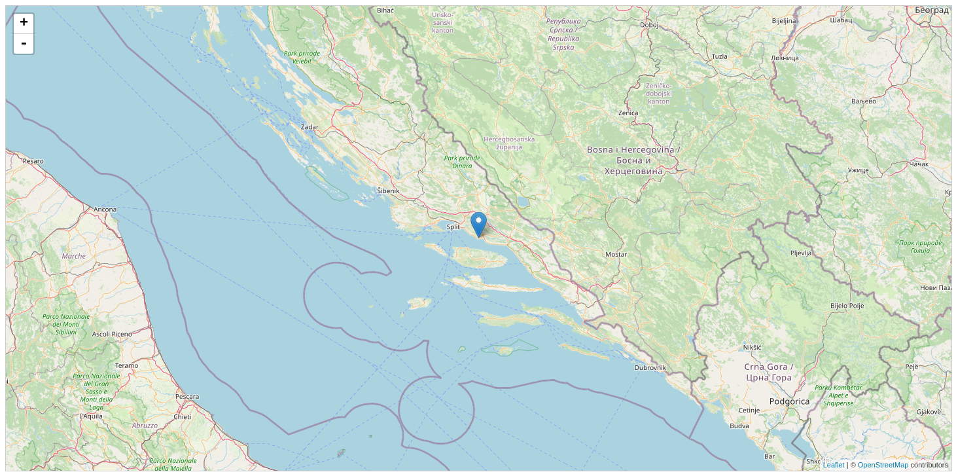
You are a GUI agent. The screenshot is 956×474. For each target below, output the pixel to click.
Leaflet (834, 465)
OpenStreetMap (883, 465)
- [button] (23, 44)
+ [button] (24, 23)
